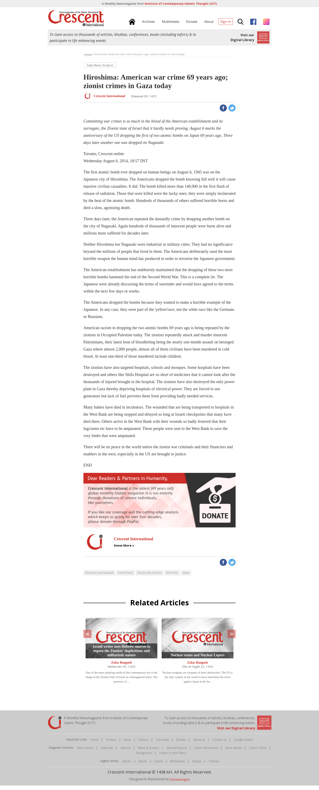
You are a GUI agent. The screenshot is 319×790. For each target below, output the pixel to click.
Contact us (219, 744)
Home (95, 744)
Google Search (243, 744)
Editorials (107, 752)
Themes (214, 765)
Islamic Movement (206, 752)
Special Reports (176, 752)
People (196, 765)
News (127, 744)
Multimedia (177, 765)
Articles (126, 765)
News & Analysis (148, 752)
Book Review (233, 752)
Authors (143, 744)
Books (143, 765)
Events (158, 765)
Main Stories (85, 752)
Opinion (125, 752)
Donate (181, 744)
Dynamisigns (180, 783)
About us (199, 744)
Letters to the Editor (172, 757)
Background (144, 757)
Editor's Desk (258, 752)
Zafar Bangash (121, 666)
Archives (111, 744)
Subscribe (162, 744)
